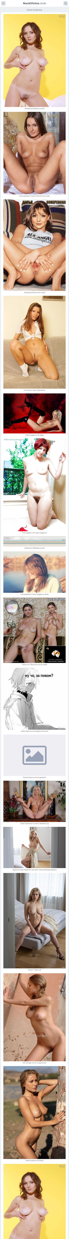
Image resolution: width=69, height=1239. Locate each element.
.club (34, 3)
